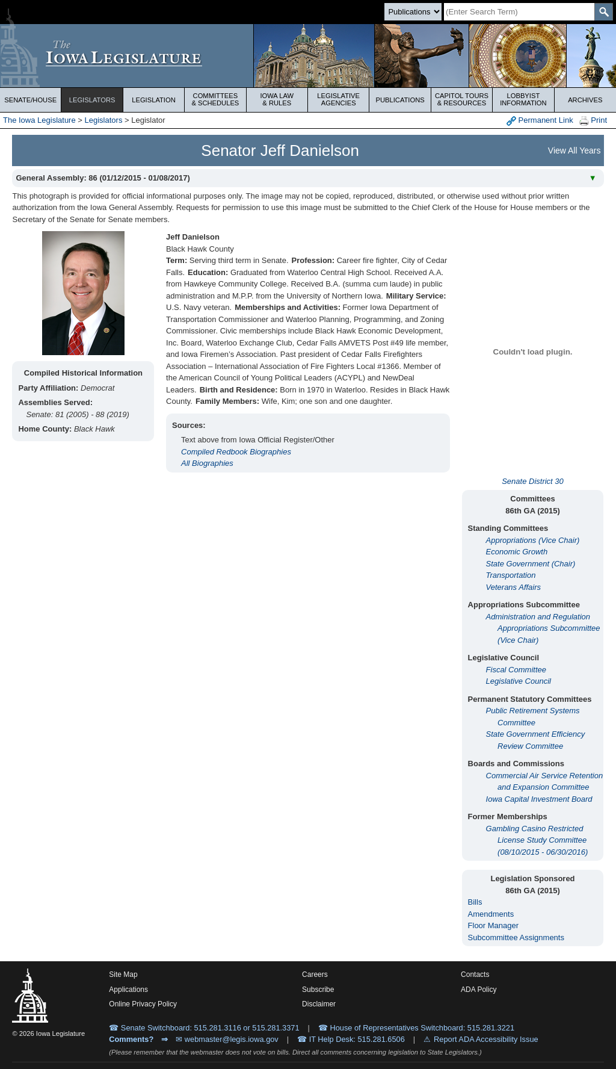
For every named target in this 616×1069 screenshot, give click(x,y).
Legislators (92, 100)
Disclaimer (319, 1004)
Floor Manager (493, 925)
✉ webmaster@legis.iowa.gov (227, 1039)
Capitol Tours (461, 99)
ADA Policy (478, 989)
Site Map (123, 974)
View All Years (574, 150)
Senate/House (30, 100)
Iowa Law (277, 99)
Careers (315, 974)
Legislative (338, 99)
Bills (475, 901)
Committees (215, 99)
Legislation (154, 100)
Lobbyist (523, 99)
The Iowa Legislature (39, 120)
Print (593, 121)
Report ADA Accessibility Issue (486, 1039)
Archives (585, 100)
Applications (128, 989)
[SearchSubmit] (603, 11)
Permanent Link (540, 121)
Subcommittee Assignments (516, 937)
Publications (399, 100)
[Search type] (413, 11)
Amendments (491, 914)
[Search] (519, 11)
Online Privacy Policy (143, 1004)
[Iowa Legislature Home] (308, 55)
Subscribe (318, 989)
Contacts (475, 974)
